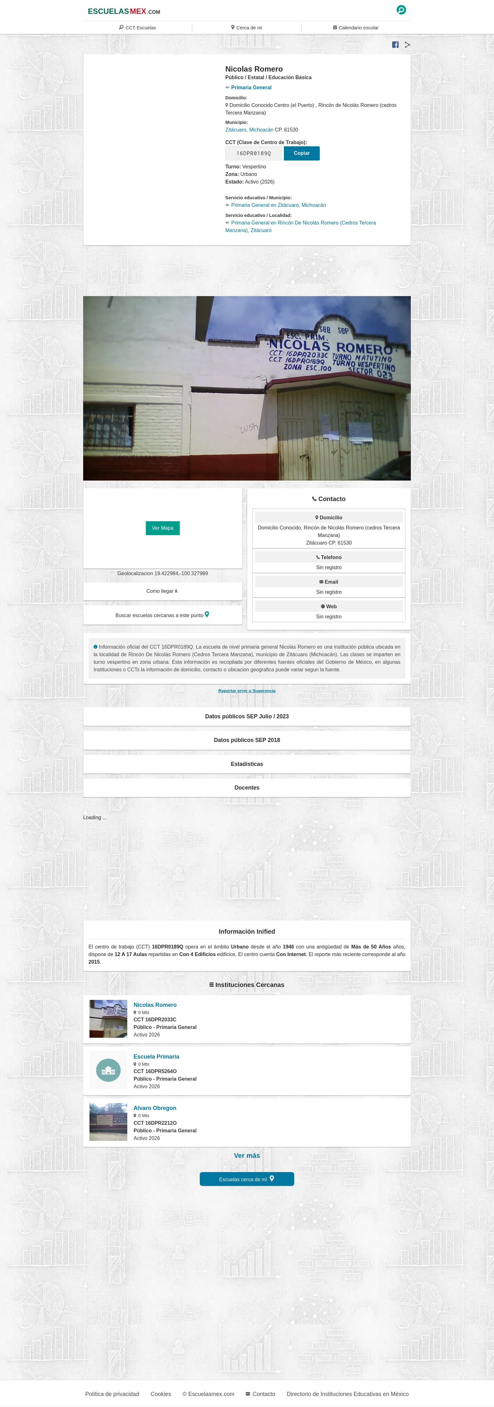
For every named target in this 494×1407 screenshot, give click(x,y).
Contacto (260, 1394)
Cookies (161, 1394)
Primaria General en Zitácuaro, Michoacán (275, 205)
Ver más (247, 1155)
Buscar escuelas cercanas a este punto (162, 614)
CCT (137, 27)
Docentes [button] (246, 788)
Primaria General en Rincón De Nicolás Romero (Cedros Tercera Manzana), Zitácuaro (300, 226)
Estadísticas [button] (247, 764)
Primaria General (248, 87)
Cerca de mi (246, 27)
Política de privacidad (112, 1394)
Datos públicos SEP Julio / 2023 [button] (247, 716)
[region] (154, 114)
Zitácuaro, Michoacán (249, 129)
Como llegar (162, 591)
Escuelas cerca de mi (246, 1178)
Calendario (356, 27)
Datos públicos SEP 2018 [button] (247, 740)
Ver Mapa (162, 528)
